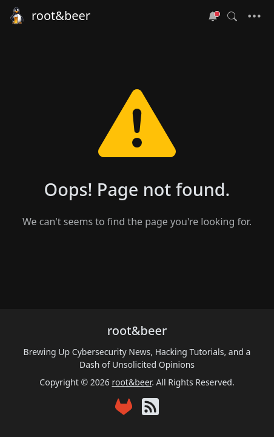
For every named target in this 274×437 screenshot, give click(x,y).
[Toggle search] (232, 16)
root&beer (48, 15)
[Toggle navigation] (254, 16)
